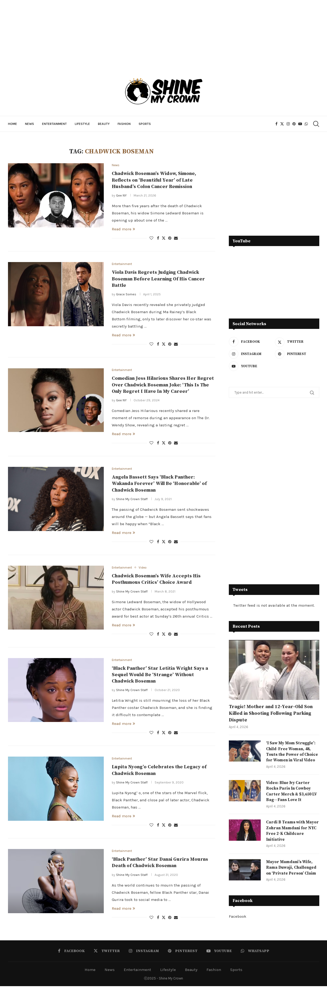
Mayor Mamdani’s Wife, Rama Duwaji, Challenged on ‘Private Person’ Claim (292, 877)
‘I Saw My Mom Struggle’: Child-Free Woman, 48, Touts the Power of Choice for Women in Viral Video (291, 755)
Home (12, 124)
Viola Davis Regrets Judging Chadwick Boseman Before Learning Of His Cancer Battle (158, 279)
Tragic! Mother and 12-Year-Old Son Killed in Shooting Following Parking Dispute (271, 713)
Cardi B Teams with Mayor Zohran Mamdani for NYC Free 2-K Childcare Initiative (291, 839)
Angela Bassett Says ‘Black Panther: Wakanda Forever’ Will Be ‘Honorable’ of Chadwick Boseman (159, 485)
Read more (123, 229)
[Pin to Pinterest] (169, 238)
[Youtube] (300, 124)
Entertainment (54, 124)
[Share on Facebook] (158, 238)
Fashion (124, 124)
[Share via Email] (176, 238)
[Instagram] (288, 124)
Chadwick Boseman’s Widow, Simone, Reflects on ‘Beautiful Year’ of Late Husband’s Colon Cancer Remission (154, 180)
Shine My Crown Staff (132, 501)
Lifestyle (82, 124)
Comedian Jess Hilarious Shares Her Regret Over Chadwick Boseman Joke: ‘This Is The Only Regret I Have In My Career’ (163, 386)
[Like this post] (151, 238)
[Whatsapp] (306, 124)
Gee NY (121, 196)
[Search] (316, 124)
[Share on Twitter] (163, 238)
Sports (145, 124)
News (29, 124)
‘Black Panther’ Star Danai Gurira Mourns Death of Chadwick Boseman (160, 866)
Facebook (237, 926)
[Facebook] (276, 124)
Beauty (104, 124)
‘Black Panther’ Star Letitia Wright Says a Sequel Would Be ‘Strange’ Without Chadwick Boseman (160, 677)
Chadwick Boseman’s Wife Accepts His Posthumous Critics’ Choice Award (156, 581)
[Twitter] (282, 124)
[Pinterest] (294, 124)
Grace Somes (126, 295)
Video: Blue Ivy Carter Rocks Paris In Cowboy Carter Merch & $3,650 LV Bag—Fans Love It (292, 798)
